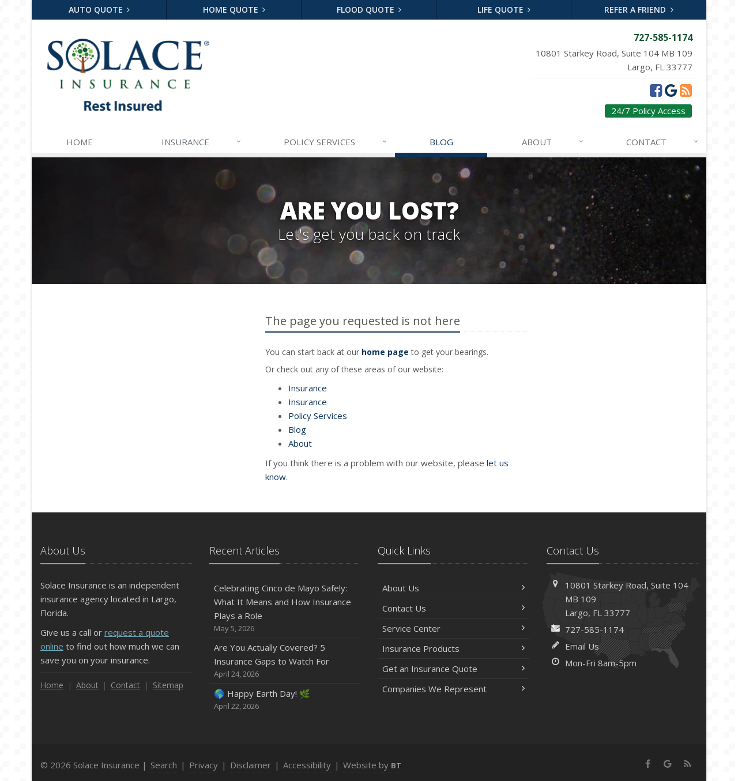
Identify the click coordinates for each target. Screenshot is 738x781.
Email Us (582, 646)
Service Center (453, 628)
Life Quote (504, 9)
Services (336, 141)
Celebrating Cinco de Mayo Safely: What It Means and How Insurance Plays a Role (285, 608)
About (553, 141)
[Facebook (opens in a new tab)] (656, 90)
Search (163, 765)
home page (385, 351)
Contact (663, 141)
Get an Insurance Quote (453, 668)
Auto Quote (99, 9)
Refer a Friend (638, 9)
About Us (453, 588)
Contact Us (453, 608)
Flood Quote (369, 9)
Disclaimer (250, 765)
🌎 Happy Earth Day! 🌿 (285, 700)
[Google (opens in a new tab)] (671, 90)
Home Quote (234, 9)
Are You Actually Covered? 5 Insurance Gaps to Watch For (285, 661)
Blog (441, 142)
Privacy (203, 765)
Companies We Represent (453, 689)
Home (79, 142)
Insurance (202, 141)
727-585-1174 (594, 629)
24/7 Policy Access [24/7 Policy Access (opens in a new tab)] (648, 110)
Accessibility (307, 765)
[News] (686, 90)
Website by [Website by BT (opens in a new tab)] (372, 765)
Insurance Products (453, 648)
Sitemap (168, 685)
